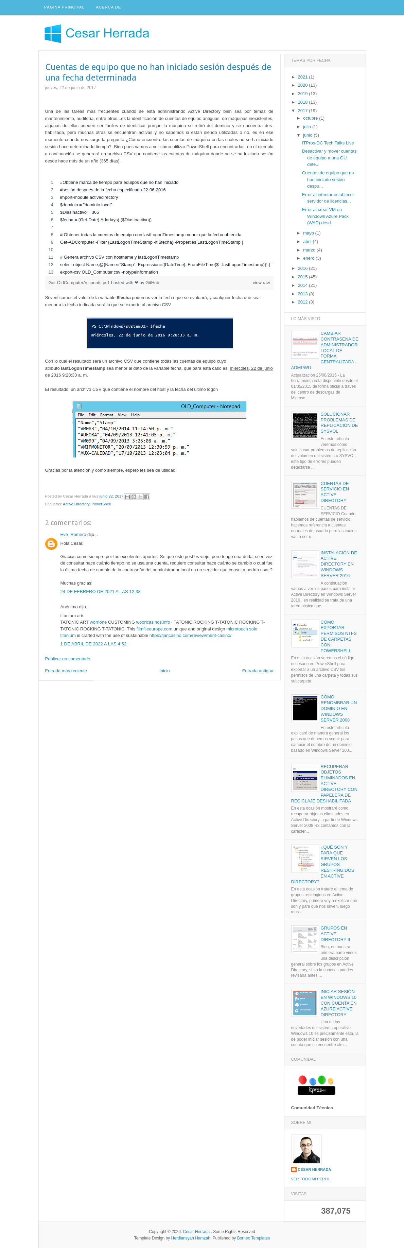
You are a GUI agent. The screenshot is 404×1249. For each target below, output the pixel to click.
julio (307, 127)
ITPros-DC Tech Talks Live (328, 143)
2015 (303, 277)
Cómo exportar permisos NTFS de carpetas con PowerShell (339, 637)
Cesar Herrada (196, 1232)
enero (309, 259)
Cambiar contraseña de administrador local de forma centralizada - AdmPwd (324, 351)
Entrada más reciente (66, 671)
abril (308, 242)
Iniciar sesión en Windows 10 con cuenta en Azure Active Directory (339, 1004)
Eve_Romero (73, 535)
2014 (303, 286)
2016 (303, 269)
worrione (98, 623)
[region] (159, 228)
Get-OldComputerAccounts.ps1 (80, 283)
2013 (303, 294)
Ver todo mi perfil (311, 1180)
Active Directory (76, 505)
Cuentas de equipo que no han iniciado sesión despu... (328, 180)
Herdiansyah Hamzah (190, 1238)
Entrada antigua (258, 671)
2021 (303, 77)
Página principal (65, 8)
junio (308, 135)
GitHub (152, 283)
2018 (303, 102)
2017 (303, 111)
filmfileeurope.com (155, 629)
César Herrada (314, 1170)
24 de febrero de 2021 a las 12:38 (100, 592)
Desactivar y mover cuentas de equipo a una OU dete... (329, 159)
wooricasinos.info (153, 623)
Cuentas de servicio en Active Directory (335, 493)
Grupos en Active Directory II (335, 934)
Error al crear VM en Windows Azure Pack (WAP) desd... (325, 217)
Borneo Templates (253, 1238)
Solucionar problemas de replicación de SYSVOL (339, 423)
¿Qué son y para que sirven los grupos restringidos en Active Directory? (322, 865)
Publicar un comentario (67, 659)
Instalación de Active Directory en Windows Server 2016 (339, 565)
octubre (311, 119)
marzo (310, 250)
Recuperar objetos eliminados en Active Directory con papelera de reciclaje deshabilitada (324, 784)
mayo (309, 234)
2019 (303, 94)
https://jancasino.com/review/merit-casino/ (190, 636)
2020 (303, 86)
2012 (303, 303)
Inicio (164, 671)
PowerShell (101, 505)
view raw (261, 283)
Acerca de (109, 8)
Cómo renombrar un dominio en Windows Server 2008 (339, 709)
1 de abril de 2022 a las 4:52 (93, 644)
